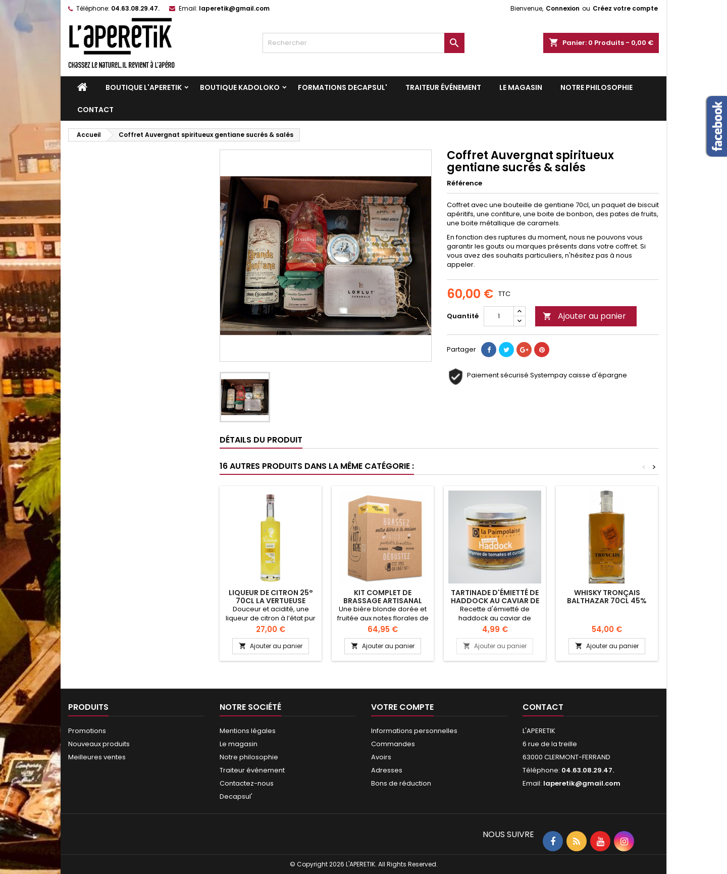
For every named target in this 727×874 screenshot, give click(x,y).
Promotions (87, 731)
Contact (95, 110)
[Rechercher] (363, 43)
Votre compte (402, 707)
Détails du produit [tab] (261, 440)
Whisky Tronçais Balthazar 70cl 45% (607, 597)
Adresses (386, 770)
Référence (464, 183)
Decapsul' (236, 796)
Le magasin (520, 87)
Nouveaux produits (99, 744)
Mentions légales (248, 731)
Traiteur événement (443, 87)
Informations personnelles (414, 731)
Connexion (563, 8)
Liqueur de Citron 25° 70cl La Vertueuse (271, 597)
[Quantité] (499, 316)
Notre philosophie (596, 87)
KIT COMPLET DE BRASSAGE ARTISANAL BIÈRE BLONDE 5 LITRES (382, 601)
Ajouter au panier (584, 316)
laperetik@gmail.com (234, 8)
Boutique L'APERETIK (144, 87)
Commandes (393, 744)
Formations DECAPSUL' (342, 87)
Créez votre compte (625, 8)
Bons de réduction (401, 783)
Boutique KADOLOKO (240, 87)
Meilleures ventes (97, 757)
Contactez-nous (247, 783)
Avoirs (381, 757)
